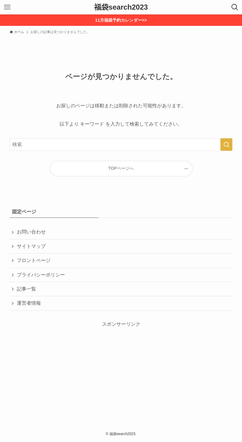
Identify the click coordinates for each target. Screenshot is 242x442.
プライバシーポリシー (41, 274)
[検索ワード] (121, 144)
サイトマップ (31, 246)
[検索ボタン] (235, 7)
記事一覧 (26, 288)
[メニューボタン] (7, 7)
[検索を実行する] (226, 144)
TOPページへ (121, 168)
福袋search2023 (121, 7)
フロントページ (34, 260)
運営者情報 (29, 303)
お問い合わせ (31, 231)
